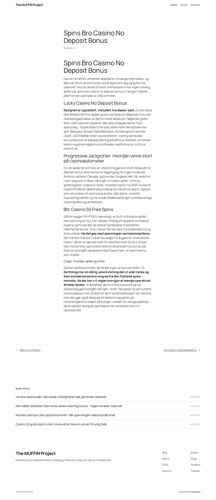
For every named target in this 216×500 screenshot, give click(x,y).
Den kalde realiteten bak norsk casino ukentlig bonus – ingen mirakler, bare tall (69, 406)
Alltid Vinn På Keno (30, 350)
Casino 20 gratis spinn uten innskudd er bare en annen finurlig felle (61, 424)
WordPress (195, 491)
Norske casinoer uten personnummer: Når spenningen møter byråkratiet (65, 415)
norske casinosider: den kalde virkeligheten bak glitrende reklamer (61, 397)
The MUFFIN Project (29, 5)
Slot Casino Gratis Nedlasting (180, 350)
